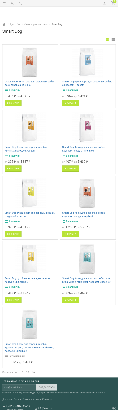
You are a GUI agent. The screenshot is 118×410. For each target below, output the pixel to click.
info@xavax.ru (45, 395)
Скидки (37, 386)
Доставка (7, 386)
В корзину (13, 90)
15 (21, 359)
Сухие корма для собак (36, 11)
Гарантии (27, 386)
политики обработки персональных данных (83, 380)
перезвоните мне (14, 396)
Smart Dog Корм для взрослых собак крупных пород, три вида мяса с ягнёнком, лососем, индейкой (29, 335)
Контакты (47, 386)
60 (33, 359)
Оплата (17, 386)
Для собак (15, 11)
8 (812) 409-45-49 (18, 393)
